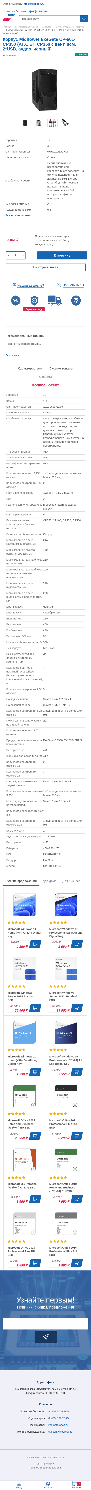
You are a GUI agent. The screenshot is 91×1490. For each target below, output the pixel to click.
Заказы (48, 1487)
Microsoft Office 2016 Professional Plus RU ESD (63, 1251)
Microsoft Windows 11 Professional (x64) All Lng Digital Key (66, 932)
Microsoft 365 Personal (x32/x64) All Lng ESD (22, 1185)
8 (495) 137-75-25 (58, 1418)
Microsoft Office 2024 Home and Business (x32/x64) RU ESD (21, 1124)
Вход (19, 1487)
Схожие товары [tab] (61, 368)
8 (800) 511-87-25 (58, 1411)
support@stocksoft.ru (60, 1431)
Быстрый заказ (45, 267)
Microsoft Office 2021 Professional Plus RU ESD (63, 1124)
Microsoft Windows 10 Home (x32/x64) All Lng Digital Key (22, 1060)
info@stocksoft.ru (33, 3)
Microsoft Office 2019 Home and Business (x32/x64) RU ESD (63, 1187)
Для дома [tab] (49, 881)
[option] (25, 123)
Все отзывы (12, 355)
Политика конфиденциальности (45, 1467)
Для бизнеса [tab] (71, 881)
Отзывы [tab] (45, 377)
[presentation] (45, 386)
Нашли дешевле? (30, 285)
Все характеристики (18, 215)
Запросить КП (73, 285)
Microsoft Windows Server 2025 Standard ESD (21, 996)
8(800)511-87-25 (38, 11)
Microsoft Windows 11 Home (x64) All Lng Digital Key (24, 932)
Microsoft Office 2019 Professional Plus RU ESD (21, 1251)
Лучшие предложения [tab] (21, 881)
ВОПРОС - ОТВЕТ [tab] (45, 385)
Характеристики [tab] (30, 368)
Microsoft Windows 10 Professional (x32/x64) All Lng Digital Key (65, 1060)
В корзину (62, 255)
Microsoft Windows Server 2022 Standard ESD (63, 996)
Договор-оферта (45, 1463)
